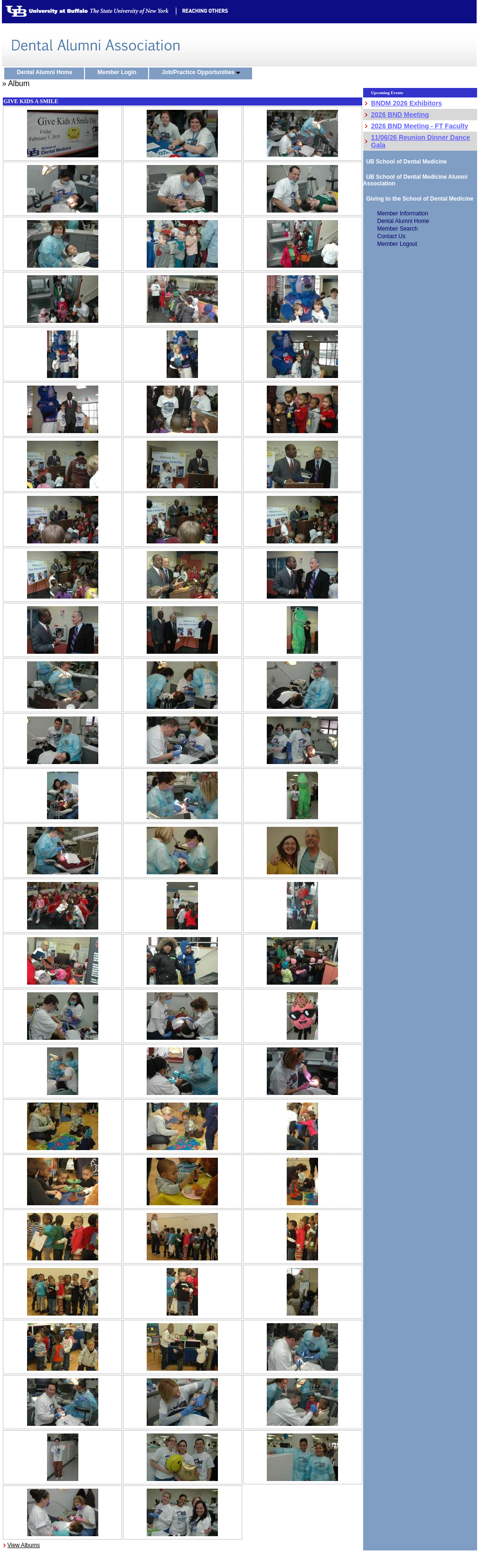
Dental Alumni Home (46, 73)
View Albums (23, 1545)
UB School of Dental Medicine (405, 161)
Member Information (402, 213)
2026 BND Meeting (400, 114)
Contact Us (391, 236)
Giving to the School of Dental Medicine (418, 198)
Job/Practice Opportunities (203, 73)
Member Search (397, 228)
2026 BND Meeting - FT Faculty (420, 126)
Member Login (119, 73)
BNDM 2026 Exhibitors (406, 103)
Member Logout (397, 244)
